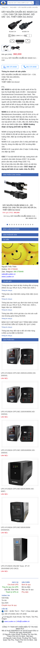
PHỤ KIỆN (13, 7)
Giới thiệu (5, 598)
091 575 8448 (30, 67)
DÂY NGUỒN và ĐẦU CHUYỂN (28, 7)
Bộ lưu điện (26, 587)
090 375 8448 (10, 67)
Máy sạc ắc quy (28, 589)
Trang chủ (5, 7)
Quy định (5, 603)
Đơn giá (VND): (7, 54)
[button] (7, 224)
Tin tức (4, 600)
